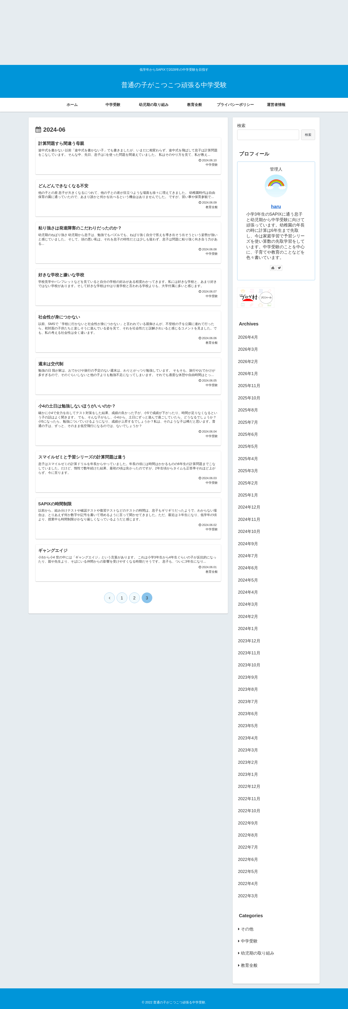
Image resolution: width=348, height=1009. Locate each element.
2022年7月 (248, 847)
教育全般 (249, 965)
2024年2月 (248, 616)
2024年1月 (248, 628)
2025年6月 (248, 434)
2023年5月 (248, 725)
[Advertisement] (139, 32)
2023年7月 (248, 701)
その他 (247, 929)
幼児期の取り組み (257, 953)
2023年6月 (248, 713)
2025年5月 (248, 446)
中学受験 (249, 941)
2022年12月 (249, 786)
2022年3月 (248, 896)
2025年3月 (248, 470)
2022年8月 (248, 835)
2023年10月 (249, 665)
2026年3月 (248, 349)
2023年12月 (249, 641)
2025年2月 (248, 483)
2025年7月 (248, 422)
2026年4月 (248, 337)
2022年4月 (248, 883)
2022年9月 (248, 823)
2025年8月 (248, 410)
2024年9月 (248, 543)
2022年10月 (249, 810)
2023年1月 (248, 774)
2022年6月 (248, 859)
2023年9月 (248, 677)
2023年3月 (248, 750)
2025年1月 (248, 495)
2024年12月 (249, 507)
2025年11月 (249, 385)
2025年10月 (249, 398)
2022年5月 (248, 871)
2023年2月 (248, 762)
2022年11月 (249, 798)
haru (276, 206)
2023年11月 (249, 653)
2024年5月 (248, 580)
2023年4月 (248, 738)
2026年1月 (248, 373)
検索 (241, 125)
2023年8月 (248, 689)
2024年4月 (248, 592)
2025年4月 (248, 458)
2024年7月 (248, 556)
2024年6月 (248, 568)
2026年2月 (248, 361)
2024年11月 (249, 519)
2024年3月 (248, 604)
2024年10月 (249, 531)
